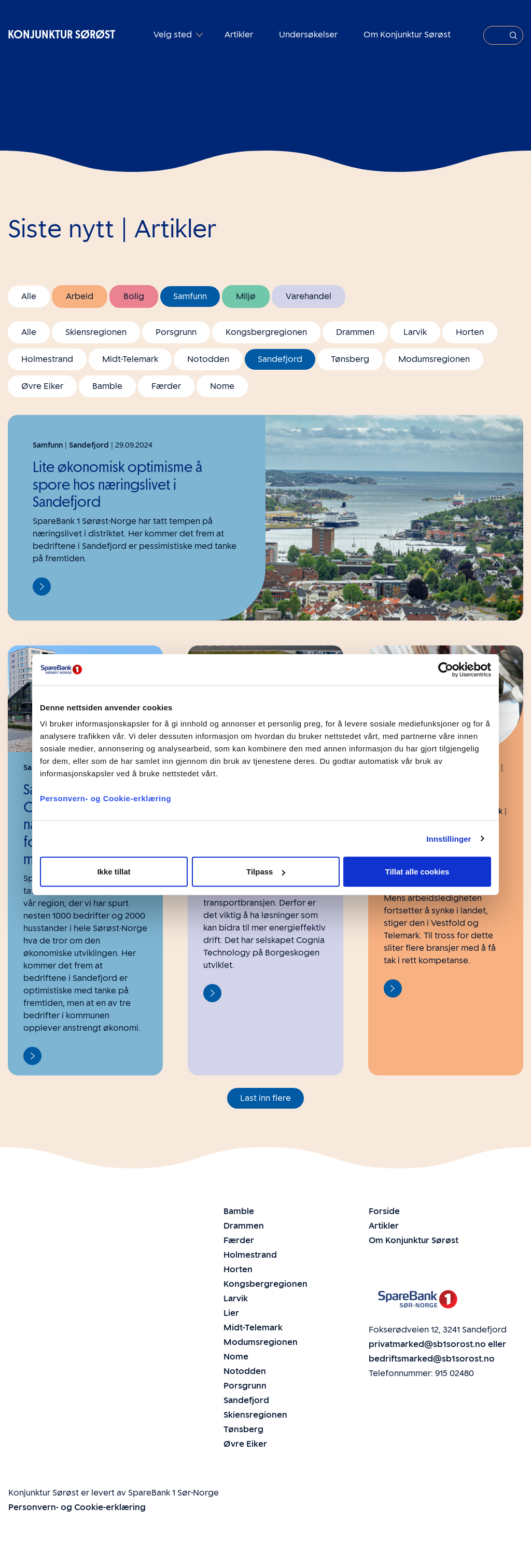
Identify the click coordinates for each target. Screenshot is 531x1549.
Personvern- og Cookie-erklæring (105, 798)
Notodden (208, 359)
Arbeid (79, 296)
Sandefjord (280, 359)
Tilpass (265, 871)
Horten (470, 332)
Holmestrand (47, 359)
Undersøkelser (308, 34)
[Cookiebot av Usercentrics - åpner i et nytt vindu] (445, 669)
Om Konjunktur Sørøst (407, 34)
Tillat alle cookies (417, 871)
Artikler (239, 34)
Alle (28, 296)
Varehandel (308, 296)
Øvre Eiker (42, 386)
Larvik (415, 332)
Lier (231, 1313)
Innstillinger (448, 838)
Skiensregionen (96, 332)
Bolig (133, 296)
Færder (166, 386)
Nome (222, 386)
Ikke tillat (113, 871)
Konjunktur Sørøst (61, 35)
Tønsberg (350, 359)
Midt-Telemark (130, 359)
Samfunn (190, 296)
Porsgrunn (176, 332)
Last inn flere (265, 1098)
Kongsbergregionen (266, 332)
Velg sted (173, 34)
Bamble (107, 386)
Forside (384, 1211)
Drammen (355, 332)
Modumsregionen (434, 359)
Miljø (246, 296)
